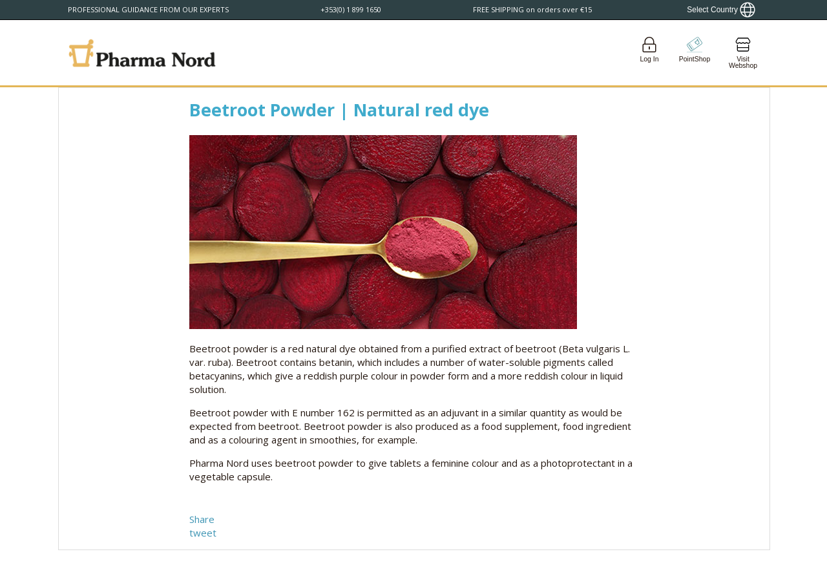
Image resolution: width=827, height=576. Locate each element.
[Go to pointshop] (694, 53)
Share (202, 519)
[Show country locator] (721, 9)
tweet (202, 532)
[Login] (649, 53)
